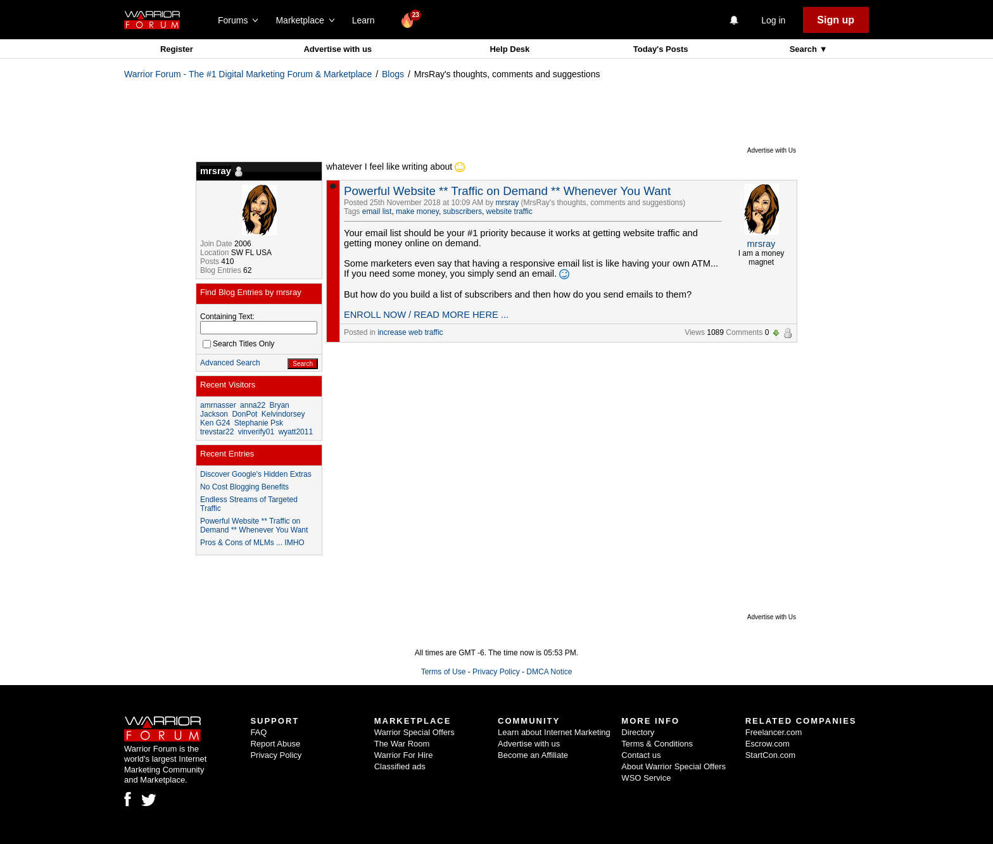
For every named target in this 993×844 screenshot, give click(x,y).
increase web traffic (410, 332)
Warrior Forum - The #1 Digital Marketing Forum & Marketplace (248, 74)
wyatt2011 (295, 431)
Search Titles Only (238, 343)
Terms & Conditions (657, 743)
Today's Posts (660, 49)
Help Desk (509, 49)
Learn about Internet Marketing (554, 732)
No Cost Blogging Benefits (244, 486)
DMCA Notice (549, 671)
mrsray (507, 202)
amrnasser (218, 405)
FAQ (258, 732)
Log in (773, 20)
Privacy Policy (496, 671)
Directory (637, 732)
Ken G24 (215, 423)
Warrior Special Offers (414, 732)
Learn (367, 20)
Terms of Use (443, 671)
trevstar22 (217, 431)
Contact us (641, 755)
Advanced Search (230, 362)
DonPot (244, 414)
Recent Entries (227, 453)
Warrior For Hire (403, 755)
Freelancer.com (773, 732)
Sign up (835, 20)
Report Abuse (275, 743)
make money (417, 211)
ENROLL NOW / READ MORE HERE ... (426, 315)
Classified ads (400, 766)
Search (804, 49)
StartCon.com (770, 755)
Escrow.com (767, 743)
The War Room (402, 743)
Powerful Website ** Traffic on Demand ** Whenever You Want (507, 191)
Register (176, 49)
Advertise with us (337, 49)
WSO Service (646, 778)
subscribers (462, 211)
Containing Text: (227, 316)
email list (377, 211)
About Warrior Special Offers (673, 766)
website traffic (509, 211)
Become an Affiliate (533, 755)
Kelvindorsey (283, 414)
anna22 (252, 405)
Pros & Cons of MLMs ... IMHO (252, 542)
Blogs (393, 74)
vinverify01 (256, 431)
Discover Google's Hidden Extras (256, 474)
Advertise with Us (771, 150)
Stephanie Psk (258, 423)
